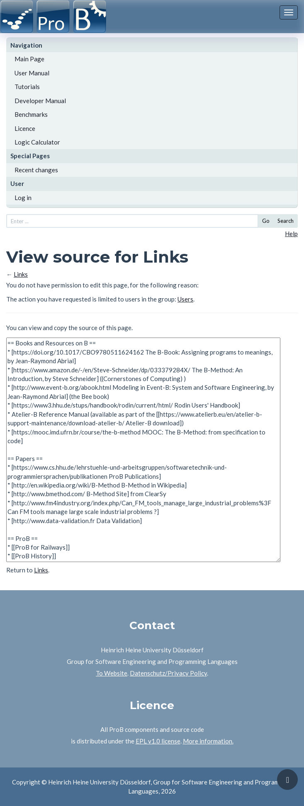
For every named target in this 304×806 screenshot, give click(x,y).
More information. (208, 741)
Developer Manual (40, 100)
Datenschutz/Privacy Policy (168, 673)
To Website (111, 673)
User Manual (32, 73)
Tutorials (27, 86)
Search (285, 220)
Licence (25, 128)
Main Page (29, 59)
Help (291, 233)
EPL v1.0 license (158, 741)
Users (185, 299)
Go (266, 220)
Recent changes (36, 170)
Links (21, 274)
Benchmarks (31, 114)
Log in (23, 197)
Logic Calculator (37, 142)
